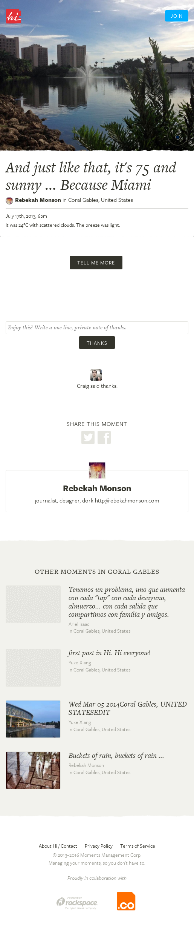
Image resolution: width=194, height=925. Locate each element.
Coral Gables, (100, 199)
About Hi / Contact (58, 846)
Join (177, 16)
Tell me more (96, 262)
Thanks (97, 343)
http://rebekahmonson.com (127, 500)
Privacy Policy (99, 846)
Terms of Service (137, 846)
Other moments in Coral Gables (97, 571)
